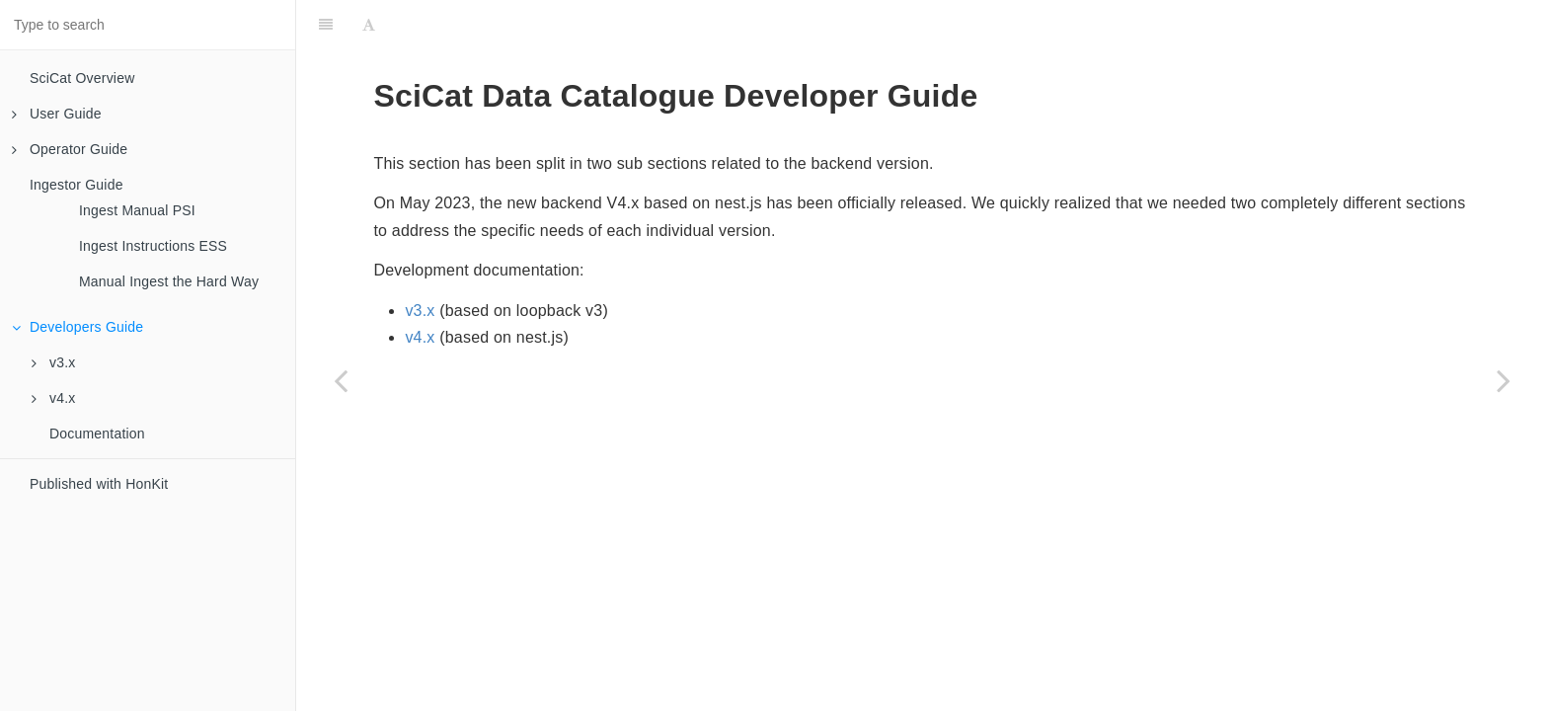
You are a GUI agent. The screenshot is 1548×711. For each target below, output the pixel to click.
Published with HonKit (99, 484)
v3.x (53, 362)
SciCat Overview (82, 78)
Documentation (97, 433)
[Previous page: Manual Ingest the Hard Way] (340, 380)
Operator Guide (69, 149)
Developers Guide (77, 327)
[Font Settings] (369, 24)
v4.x (53, 398)
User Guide (57, 113)
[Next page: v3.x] (1503, 380)
